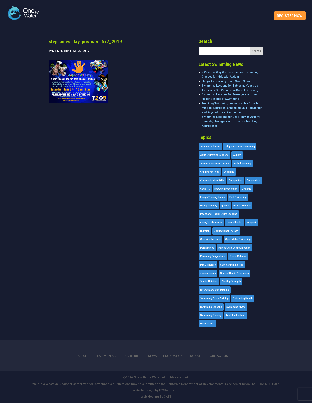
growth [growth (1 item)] (225, 205)
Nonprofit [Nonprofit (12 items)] (252, 222)
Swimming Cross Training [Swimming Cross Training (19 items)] (214, 298)
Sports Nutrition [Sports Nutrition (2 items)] (208, 281)
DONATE (196, 356)
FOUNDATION (173, 356)
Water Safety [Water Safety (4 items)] (207, 323)
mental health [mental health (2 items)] (234, 222)
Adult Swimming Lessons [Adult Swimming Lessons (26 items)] (214, 155)
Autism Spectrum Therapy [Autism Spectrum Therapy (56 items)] (214, 163)
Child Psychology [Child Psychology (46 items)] (209, 171)
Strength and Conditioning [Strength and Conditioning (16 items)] (214, 290)
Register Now (289, 16)
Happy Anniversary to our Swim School (227, 81)
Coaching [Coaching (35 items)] (229, 171)
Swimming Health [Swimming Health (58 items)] (243, 298)
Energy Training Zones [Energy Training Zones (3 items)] (212, 197)
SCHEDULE (133, 356)
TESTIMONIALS (106, 356)
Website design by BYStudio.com (156, 390)
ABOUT (83, 356)
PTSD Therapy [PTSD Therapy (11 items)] (208, 264)
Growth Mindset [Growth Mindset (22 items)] (242, 205)
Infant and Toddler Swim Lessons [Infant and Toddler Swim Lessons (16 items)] (218, 214)
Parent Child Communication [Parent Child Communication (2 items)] (234, 247)
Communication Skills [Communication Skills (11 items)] (212, 180)
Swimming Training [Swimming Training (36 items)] (210, 315)
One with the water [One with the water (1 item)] (210, 239)
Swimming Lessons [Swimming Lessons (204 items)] (211, 307)
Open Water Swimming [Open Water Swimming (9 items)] (238, 239)
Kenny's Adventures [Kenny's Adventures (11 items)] (211, 222)
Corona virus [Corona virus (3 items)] (254, 180)
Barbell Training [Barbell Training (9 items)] (242, 163)
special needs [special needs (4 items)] (208, 273)
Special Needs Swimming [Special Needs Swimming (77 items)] (234, 273)
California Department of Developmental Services (202, 384)
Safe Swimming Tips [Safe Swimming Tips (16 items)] (231, 264)
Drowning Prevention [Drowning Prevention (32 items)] (225, 188)
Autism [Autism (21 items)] (237, 155)
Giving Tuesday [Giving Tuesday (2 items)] (208, 205)
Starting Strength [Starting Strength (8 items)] (231, 281)
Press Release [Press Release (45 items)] (238, 256)
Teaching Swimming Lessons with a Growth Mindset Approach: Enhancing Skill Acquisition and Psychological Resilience (232, 108)
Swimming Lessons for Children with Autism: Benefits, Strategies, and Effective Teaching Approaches (231, 121)
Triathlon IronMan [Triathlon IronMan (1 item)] (235, 315)
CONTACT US (218, 356)
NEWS (152, 356)
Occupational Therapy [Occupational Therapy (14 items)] (226, 231)
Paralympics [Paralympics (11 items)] (207, 247)
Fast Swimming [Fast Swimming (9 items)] (238, 197)
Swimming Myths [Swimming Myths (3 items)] (236, 307)
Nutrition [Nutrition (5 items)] (205, 231)
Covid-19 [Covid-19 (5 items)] (205, 188)
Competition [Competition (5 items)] (235, 180)
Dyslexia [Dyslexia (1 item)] (246, 188)
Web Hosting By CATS (156, 396)
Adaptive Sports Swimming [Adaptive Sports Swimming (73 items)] (240, 146)
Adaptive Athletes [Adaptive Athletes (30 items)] (210, 146)
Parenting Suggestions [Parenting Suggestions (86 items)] (213, 256)
